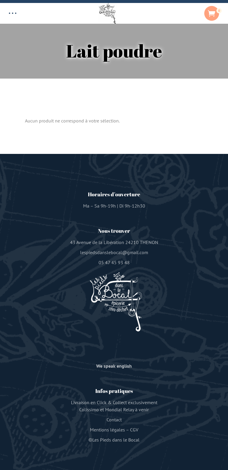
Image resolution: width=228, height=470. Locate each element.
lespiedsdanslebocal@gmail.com (114, 252)
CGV (134, 430)
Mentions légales (107, 430)
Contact (114, 420)
